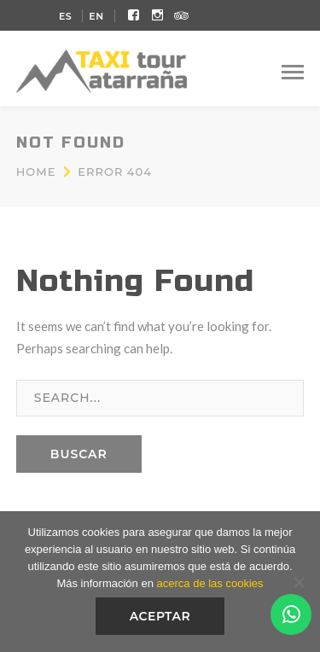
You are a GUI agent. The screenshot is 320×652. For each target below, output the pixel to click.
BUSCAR (79, 454)
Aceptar (160, 616)
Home (36, 171)
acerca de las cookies (210, 583)
